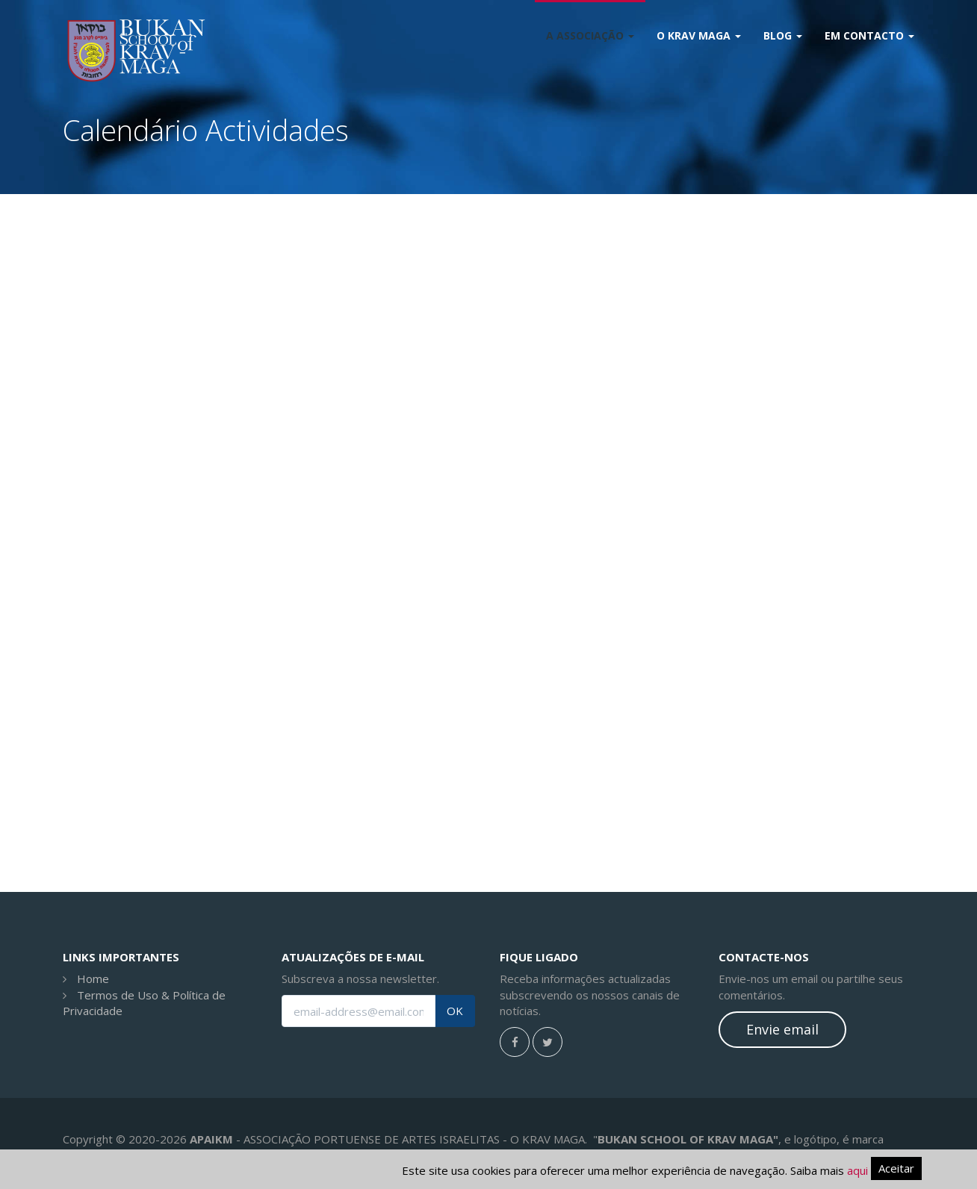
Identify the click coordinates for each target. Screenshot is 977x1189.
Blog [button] (782, 35)
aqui (857, 1170)
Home (93, 978)
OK (455, 1011)
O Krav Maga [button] (699, 35)
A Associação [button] (590, 35)
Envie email (782, 1029)
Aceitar (896, 1168)
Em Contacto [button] (869, 35)
